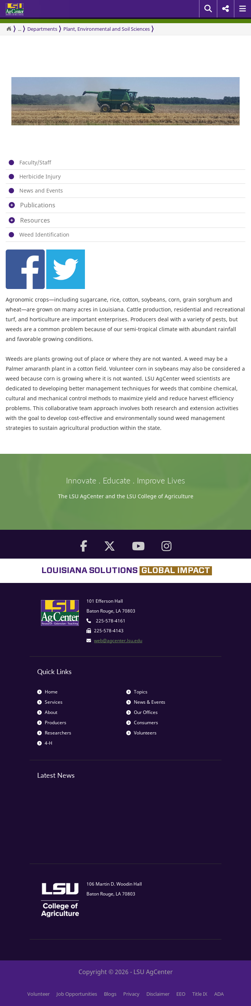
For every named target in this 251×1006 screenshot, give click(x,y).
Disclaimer (157, 993)
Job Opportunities (76, 993)
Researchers (54, 733)
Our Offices (142, 712)
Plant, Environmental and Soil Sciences (106, 28)
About (47, 712)
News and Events (41, 190)
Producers (51, 722)
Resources (35, 220)
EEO (180, 993)
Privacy (131, 993)
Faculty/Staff (35, 162)
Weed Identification (44, 234)
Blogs (110, 993)
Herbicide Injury (40, 176)
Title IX (199, 993)
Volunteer (38, 993)
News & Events (145, 702)
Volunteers (141, 733)
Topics (136, 692)
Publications (37, 205)
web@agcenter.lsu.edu (118, 640)
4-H (44, 743)
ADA (219, 993)
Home (47, 692)
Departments (42, 28)
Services (50, 702)
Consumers (142, 722)
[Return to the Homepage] (9, 29)
